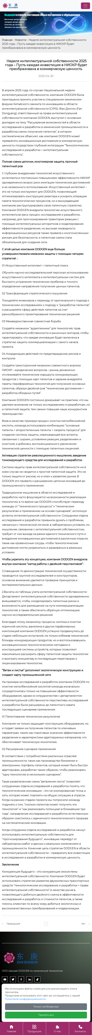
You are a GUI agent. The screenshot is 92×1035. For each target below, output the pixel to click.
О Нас (57, 1028)
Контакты (80, 1028)
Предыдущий (13, 923)
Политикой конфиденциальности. (25, 999)
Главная (7, 40)
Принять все (46, 1015)
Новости (20, 40)
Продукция (34, 1028)
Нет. (83, 923)
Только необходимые (46, 1006)
